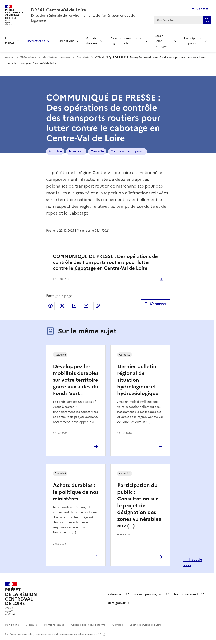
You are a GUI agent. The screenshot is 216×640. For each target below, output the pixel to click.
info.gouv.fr (116, 594)
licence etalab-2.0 (90, 634)
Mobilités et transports (56, 57)
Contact (202, 9)
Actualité (55, 151)
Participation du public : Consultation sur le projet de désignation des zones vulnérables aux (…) (139, 506)
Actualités (83, 57)
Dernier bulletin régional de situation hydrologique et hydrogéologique (137, 380)
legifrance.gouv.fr (187, 594)
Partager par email (86, 306)
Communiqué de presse (127, 151)
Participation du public (193, 41)
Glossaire (31, 625)
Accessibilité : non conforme (88, 625)
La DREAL (10, 41)
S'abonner (155, 303)
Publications (65, 41)
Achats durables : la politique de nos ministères (76, 492)
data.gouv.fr (117, 603)
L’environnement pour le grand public (125, 41)
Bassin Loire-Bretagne (161, 41)
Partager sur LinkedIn (74, 306)
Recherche (206, 20)
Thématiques (35, 41)
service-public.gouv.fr (149, 594)
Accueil (9, 57)
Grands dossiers (91, 41)
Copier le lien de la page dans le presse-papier (97, 306)
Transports (76, 151)
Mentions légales (54, 625)
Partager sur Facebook (50, 306)
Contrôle (97, 151)
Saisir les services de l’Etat (145, 625)
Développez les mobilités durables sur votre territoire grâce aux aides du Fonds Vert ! (76, 380)
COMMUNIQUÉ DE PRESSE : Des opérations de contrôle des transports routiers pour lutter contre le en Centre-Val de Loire (105, 262)
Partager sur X (62, 306)
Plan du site (12, 625)
